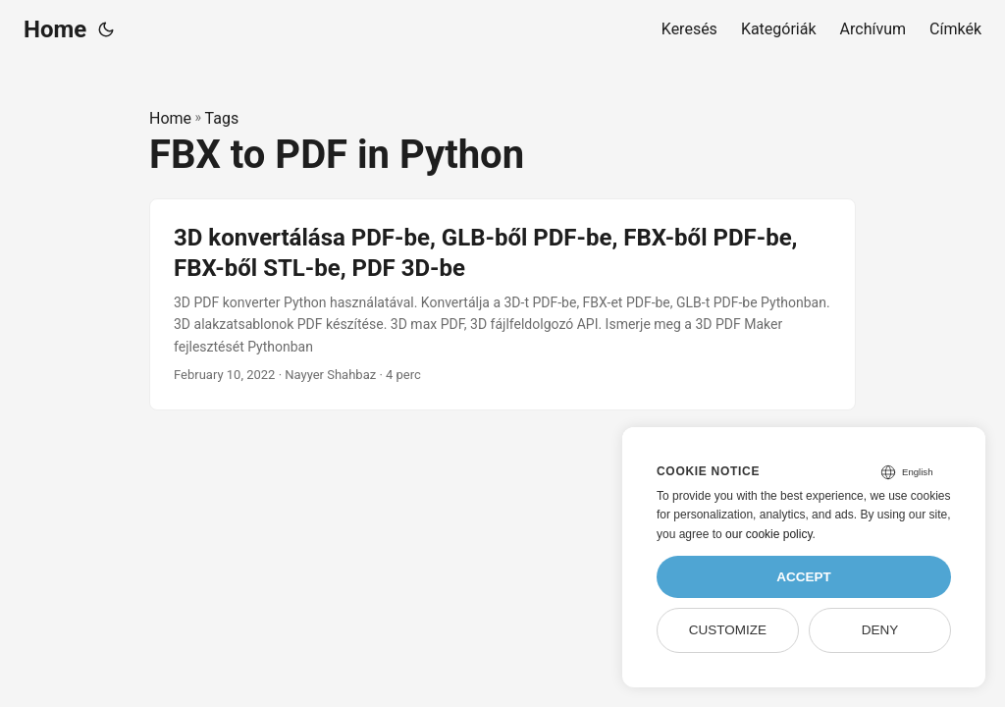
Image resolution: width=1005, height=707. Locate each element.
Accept (803, 577)
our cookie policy (769, 534)
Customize (728, 630)
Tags (222, 118)
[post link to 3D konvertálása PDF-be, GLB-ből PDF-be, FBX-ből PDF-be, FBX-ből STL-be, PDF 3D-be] (502, 304)
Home (55, 29)
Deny (880, 630)
